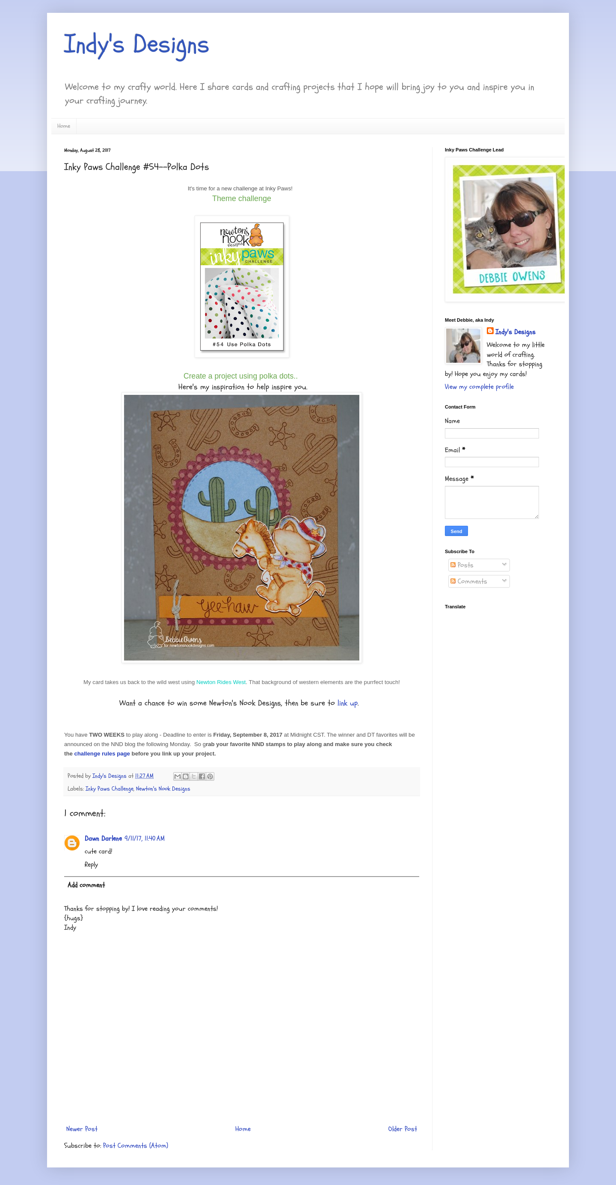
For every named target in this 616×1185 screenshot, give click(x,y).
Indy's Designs (137, 44)
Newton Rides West (221, 682)
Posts (462, 565)
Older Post (402, 1129)
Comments (468, 581)
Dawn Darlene (103, 838)
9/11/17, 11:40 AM (144, 838)
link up (346, 703)
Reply (91, 864)
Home (63, 126)
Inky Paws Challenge (109, 789)
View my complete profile (479, 386)
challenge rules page (102, 753)
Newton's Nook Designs (163, 789)
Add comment (86, 885)
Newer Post (82, 1129)
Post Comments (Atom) (135, 1145)
